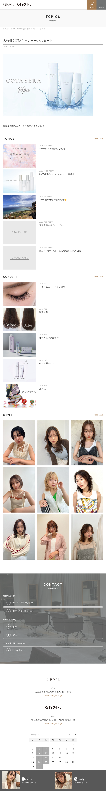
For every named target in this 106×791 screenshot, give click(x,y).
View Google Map (53, 695)
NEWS (14, 46)
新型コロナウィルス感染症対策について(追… (61, 251)
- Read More (98, 139)
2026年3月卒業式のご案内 (52, 149)
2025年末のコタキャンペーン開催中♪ (57, 174)
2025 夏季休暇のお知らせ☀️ (53, 199)
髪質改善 (43, 312)
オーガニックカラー (49, 338)
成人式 (42, 389)
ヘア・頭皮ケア (47, 363)
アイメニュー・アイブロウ (52, 287)
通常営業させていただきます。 (54, 225)
